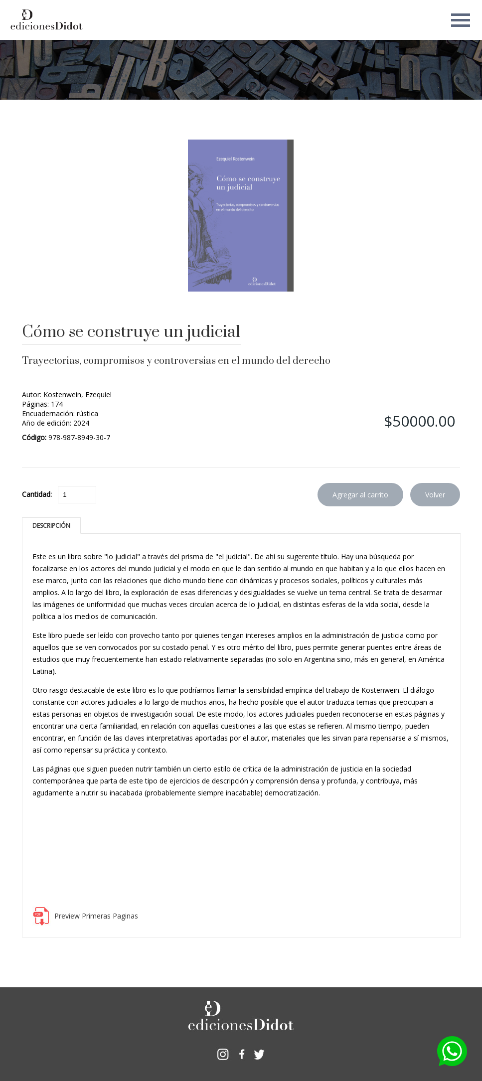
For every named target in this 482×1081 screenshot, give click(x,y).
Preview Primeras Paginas (96, 916)
